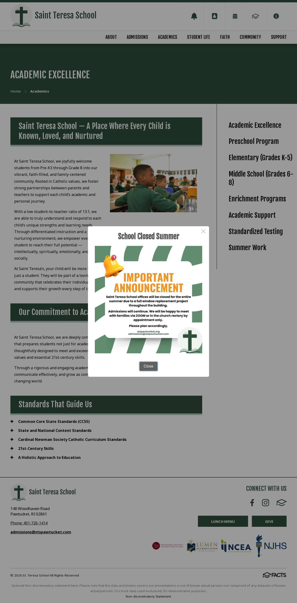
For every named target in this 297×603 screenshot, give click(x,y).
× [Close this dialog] (203, 232)
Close (148, 366)
